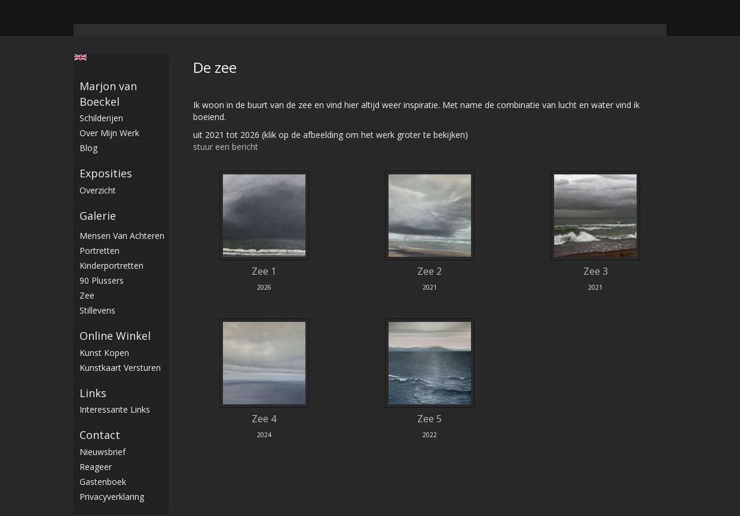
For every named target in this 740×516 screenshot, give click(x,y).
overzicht (97, 190)
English (80, 57)
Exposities (105, 173)
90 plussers (101, 280)
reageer (95, 466)
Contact (99, 435)
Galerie (97, 215)
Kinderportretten (111, 265)
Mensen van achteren (121, 235)
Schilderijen (101, 118)
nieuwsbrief (102, 451)
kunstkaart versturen (120, 367)
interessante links (114, 409)
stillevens (97, 310)
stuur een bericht (225, 146)
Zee (86, 295)
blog (88, 147)
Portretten (99, 250)
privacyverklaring (111, 496)
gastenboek (102, 481)
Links (92, 393)
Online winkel (115, 335)
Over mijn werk (109, 133)
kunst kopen (104, 352)
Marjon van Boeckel (108, 94)
